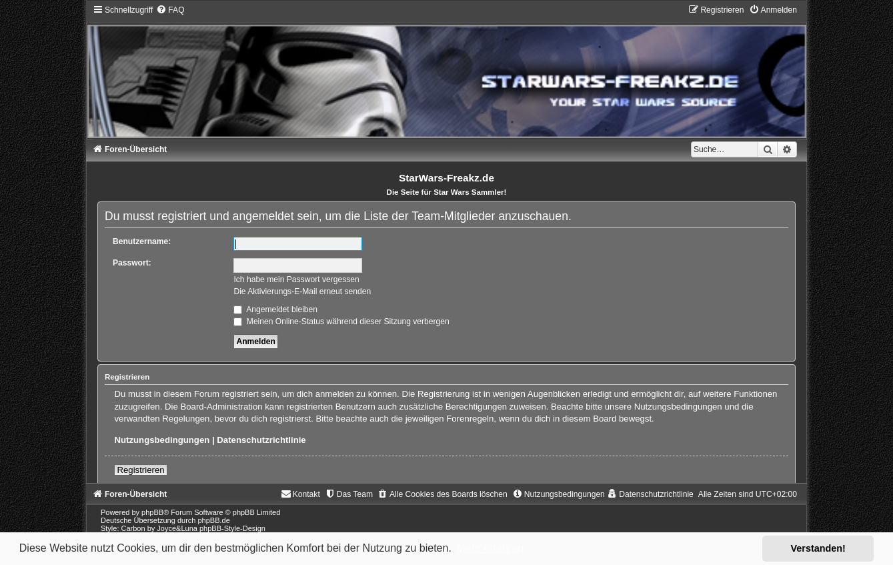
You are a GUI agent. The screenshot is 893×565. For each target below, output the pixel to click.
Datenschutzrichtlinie (261, 440)
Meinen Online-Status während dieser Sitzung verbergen (341, 321)
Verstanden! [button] (818, 548)
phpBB (152, 512)
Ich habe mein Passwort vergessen (296, 279)
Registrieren (140, 470)
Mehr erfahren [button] (490, 548)
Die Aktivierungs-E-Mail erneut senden (302, 291)
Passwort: (132, 262)
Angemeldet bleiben (275, 309)
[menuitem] (170, 10)
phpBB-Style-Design (232, 528)
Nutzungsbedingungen (161, 440)
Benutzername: (142, 241)
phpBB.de (213, 520)
